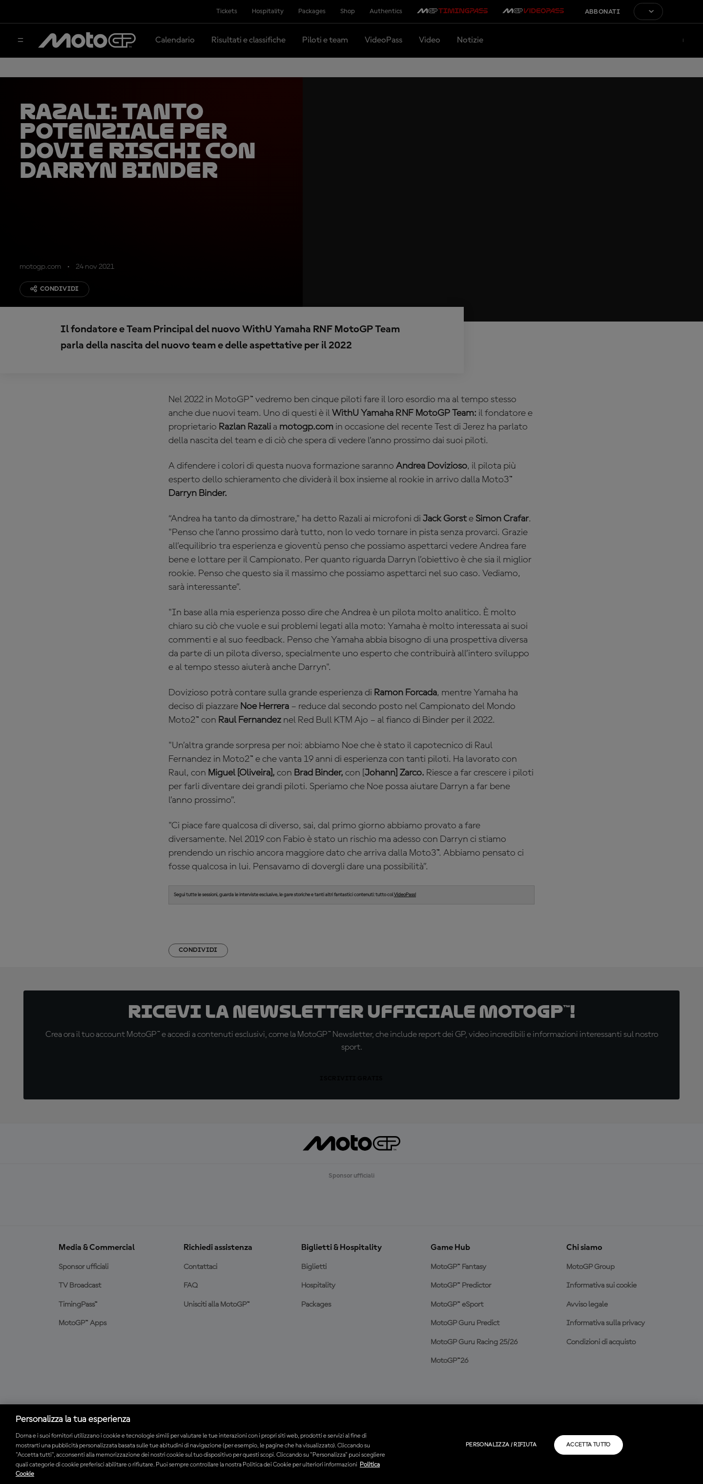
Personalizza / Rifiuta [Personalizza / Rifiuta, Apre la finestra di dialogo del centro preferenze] (501, 1445)
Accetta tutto (588, 1445)
